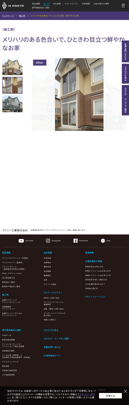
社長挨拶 (47, 258)
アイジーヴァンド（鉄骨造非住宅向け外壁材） (14, 268)
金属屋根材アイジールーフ (8, 308)
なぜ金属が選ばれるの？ (95, 284)
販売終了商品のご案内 (11, 286)
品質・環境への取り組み (54, 309)
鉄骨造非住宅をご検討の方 (96, 280)
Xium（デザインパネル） (12, 273)
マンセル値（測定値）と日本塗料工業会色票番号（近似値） (16, 356)
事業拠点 (47, 276)
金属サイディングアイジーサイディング (11, 301)
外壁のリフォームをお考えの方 (98, 271)
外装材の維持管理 (9, 370)
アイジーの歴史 (50, 284)
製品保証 (5, 366)
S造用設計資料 (8, 351)
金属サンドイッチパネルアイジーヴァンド (12, 314)
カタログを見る (51, 330)
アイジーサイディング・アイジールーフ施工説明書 (13, 345)
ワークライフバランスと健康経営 (54, 303)
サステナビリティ (71, 3)
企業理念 (47, 263)
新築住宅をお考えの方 (94, 267)
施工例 (46, 3)
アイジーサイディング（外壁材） (16, 258)
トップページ (8, 15)
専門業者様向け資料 (41, 7)
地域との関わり (50, 320)
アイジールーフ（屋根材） (13, 263)
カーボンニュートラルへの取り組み (55, 314)
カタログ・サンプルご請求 (56, 338)
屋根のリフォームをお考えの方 (98, 275)
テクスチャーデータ (10, 362)
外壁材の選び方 (91, 288)
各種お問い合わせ (52, 347)
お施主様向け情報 (101, 3)
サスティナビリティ (53, 292)
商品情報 (36, 3)
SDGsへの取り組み (52, 298)
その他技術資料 (8, 375)
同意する (110, 395)
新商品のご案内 (8, 282)
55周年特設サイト (52, 356)
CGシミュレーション (95, 296)
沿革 (45, 280)
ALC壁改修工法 (8, 278)
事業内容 (47, 267)
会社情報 (57, 3)
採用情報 (86, 3)
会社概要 (47, 271)
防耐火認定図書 (8, 340)
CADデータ (7, 335)
